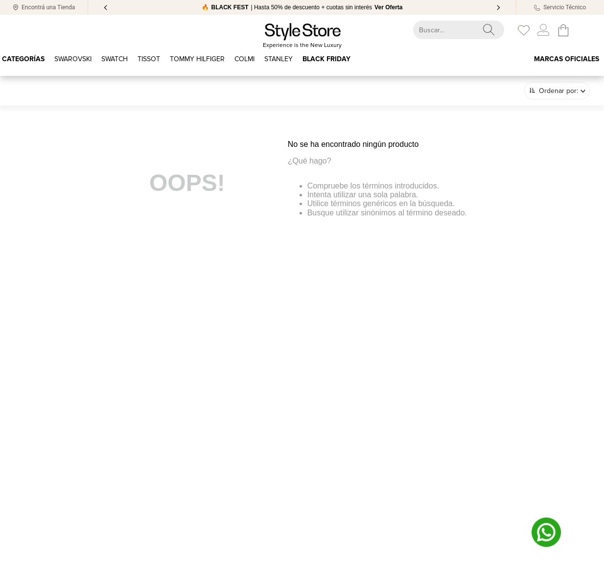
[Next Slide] (498, 7)
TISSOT (149, 59)
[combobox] (449, 30)
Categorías (23, 59)
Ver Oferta (388, 7)
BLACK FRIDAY (326, 59)
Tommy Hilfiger (197, 59)
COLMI (244, 59)
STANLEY (278, 59)
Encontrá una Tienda (48, 7)
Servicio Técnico (564, 7)
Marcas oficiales (566, 59)
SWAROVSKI (73, 59)
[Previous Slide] (105, 7)
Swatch (114, 59)
